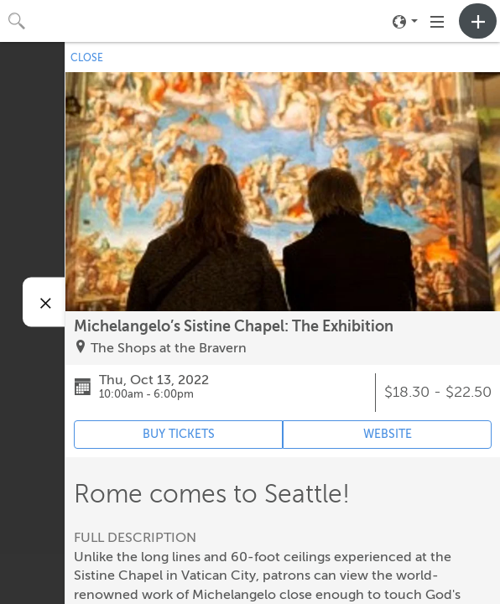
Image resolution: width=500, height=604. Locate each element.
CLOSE (86, 58)
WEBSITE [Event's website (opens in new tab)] (387, 434)
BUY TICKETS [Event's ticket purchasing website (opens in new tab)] (179, 434)
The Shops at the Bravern (169, 348)
